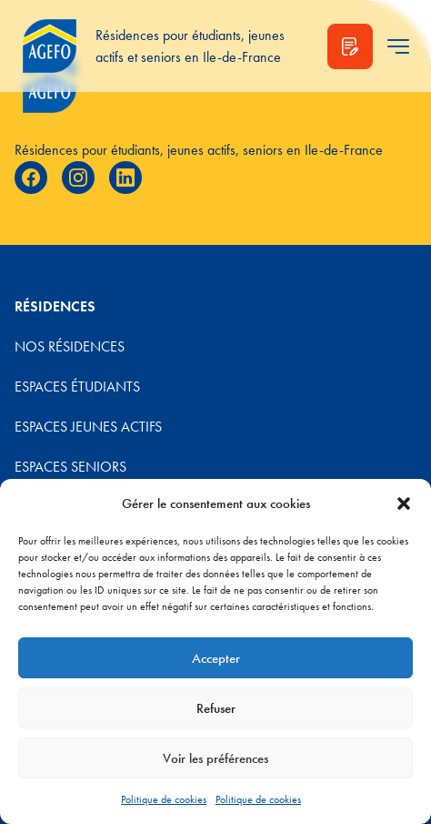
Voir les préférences (215, 758)
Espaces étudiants (77, 386)
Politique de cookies (163, 799)
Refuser (216, 708)
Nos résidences (70, 346)
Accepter (216, 658)
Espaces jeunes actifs (88, 426)
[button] (404, 503)
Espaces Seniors (70, 466)
